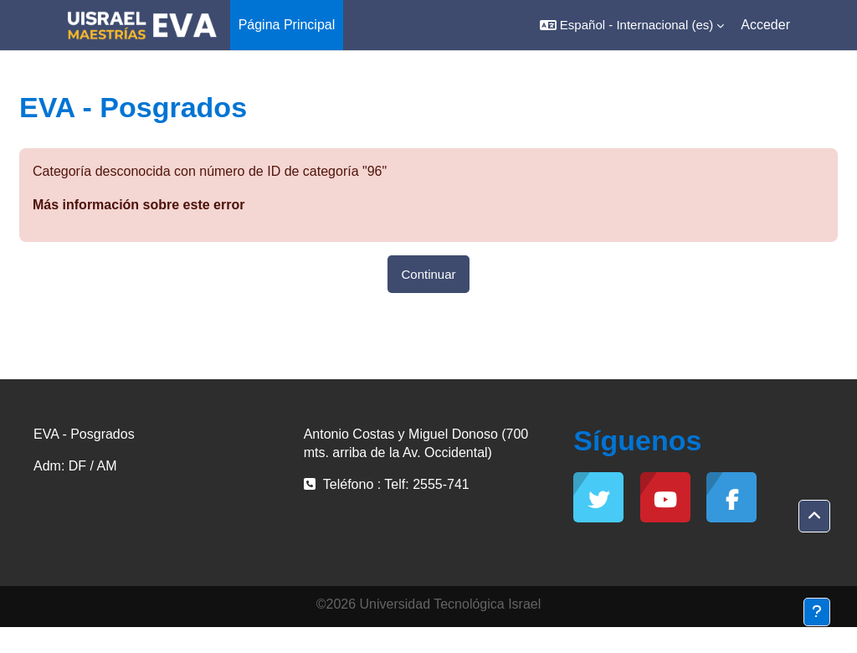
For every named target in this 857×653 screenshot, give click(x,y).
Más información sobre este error (138, 205)
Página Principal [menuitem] (287, 25)
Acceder (765, 25)
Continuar (428, 274)
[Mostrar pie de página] (816, 612)
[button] (632, 25)
